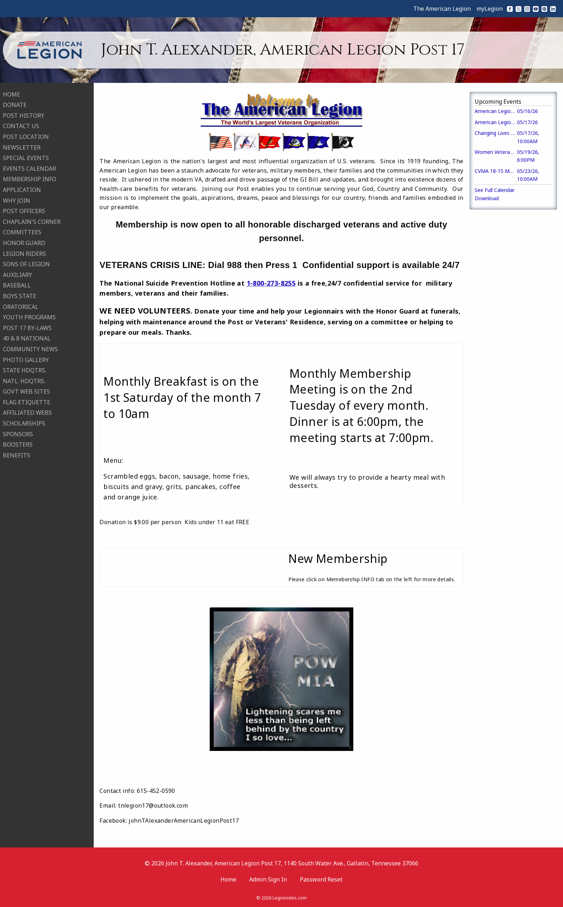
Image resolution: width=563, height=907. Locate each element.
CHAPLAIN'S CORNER (32, 221)
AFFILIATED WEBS (27, 412)
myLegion (489, 9)
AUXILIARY (17, 274)
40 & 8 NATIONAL (27, 338)
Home (228, 879)
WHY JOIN (16, 200)
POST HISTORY (23, 115)
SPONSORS (18, 433)
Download (487, 198)
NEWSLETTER (22, 147)
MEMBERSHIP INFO (29, 179)
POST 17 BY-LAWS (27, 327)
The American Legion (442, 9)
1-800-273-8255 (271, 283)
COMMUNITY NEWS (30, 348)
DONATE (15, 104)
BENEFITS (16, 455)
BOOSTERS (18, 444)
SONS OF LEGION (26, 263)
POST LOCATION (26, 136)
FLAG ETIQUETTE (26, 401)
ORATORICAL (20, 306)
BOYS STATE (19, 295)
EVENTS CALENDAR (29, 168)
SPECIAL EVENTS (26, 157)
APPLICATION (22, 189)
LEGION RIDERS (24, 253)
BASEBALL (17, 285)
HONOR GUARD (24, 242)
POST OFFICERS (24, 211)
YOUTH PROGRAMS (29, 316)
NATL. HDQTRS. (24, 380)
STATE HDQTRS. (24, 369)
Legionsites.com (290, 898)
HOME (11, 94)
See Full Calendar (495, 190)
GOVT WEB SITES (26, 391)
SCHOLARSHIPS (24, 423)
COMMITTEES (22, 232)
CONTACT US (21, 126)
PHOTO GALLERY (26, 359)
